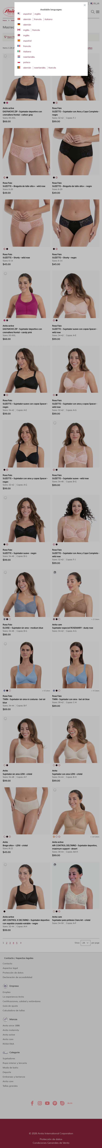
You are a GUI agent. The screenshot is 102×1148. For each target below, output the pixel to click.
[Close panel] (84, 5)
